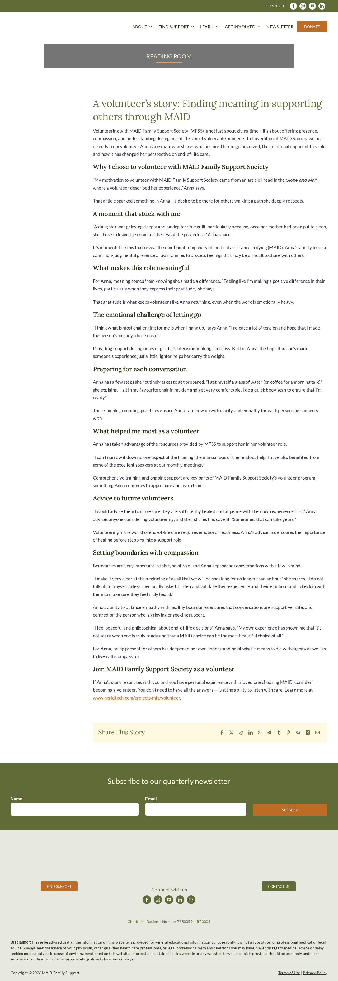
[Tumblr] (279, 732)
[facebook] (293, 6)
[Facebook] (222, 732)
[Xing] (308, 732)
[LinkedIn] (250, 732)
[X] (231, 732)
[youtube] (312, 6)
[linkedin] (321, 6)
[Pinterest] (288, 732)
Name (18, 799)
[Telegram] (269, 732)
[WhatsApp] (259, 732)
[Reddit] (241, 732)
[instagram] (302, 6)
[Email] (317, 732)
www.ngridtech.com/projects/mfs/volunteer (136, 698)
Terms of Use (289, 972)
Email (152, 799)
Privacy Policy (315, 972)
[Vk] (298, 732)
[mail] (191, 899)
